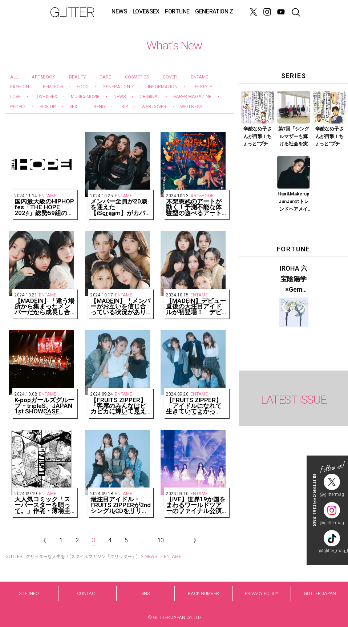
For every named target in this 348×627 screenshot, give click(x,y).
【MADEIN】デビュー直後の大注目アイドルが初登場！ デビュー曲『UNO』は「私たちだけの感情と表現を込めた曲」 (196, 306)
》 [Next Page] (196, 540)
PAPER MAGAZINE (192, 96)
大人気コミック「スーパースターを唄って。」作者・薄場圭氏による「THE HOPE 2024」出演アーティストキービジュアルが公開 (43, 505)
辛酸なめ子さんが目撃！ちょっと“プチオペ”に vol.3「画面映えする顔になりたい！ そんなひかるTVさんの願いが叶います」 (329, 136)
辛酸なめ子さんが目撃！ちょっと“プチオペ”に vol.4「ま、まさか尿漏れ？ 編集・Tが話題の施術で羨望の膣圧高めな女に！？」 (257, 136)
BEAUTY (77, 77)
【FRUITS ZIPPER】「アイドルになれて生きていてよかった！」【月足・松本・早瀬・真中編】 (194, 405)
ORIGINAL (149, 96)
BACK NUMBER (203, 593)
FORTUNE (177, 11)
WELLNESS (191, 107)
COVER (170, 77)
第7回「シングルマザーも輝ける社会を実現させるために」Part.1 (293, 136)
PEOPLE (18, 107)
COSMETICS (137, 77)
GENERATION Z (214, 11)
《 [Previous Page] (43, 540)
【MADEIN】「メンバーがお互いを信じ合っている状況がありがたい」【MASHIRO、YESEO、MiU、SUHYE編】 (120, 306)
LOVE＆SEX (46, 96)
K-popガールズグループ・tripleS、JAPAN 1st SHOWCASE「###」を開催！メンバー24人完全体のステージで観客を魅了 (44, 405)
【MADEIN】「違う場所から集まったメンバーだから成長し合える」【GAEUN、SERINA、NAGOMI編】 (44, 306)
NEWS (119, 11)
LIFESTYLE (201, 87)
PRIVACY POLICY (261, 593)
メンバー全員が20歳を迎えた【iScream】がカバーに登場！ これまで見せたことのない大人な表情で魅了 (118, 207)
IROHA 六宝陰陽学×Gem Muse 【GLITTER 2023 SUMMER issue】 (293, 279)
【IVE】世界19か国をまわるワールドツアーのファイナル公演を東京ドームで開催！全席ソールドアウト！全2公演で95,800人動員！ (196, 505)
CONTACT (87, 593)
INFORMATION (163, 87)
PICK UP (48, 107)
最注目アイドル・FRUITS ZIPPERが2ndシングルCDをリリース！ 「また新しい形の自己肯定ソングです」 (120, 505)
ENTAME (199, 77)
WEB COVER (154, 107)
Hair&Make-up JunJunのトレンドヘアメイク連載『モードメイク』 (293, 201)
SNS (145, 593)
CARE (105, 77)
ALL (14, 77)
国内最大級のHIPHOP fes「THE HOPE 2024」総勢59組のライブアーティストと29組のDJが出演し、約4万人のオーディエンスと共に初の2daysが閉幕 (44, 207)
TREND (98, 107)
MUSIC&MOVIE (85, 96)
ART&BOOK (43, 77)
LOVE (15, 96)
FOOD (83, 87)
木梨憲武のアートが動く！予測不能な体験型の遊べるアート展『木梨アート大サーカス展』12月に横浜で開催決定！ (194, 207)
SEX (73, 107)
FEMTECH (53, 87)
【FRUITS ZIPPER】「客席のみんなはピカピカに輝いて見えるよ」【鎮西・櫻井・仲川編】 (118, 405)
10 (160, 540)
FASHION (19, 87)
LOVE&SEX (146, 11)
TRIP (123, 107)
